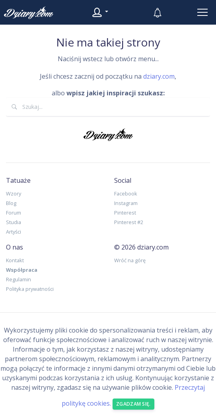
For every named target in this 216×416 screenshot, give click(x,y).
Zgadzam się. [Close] (133, 404)
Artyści (13, 231)
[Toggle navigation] (202, 12)
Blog (11, 203)
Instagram (126, 203)
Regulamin (18, 279)
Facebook (125, 193)
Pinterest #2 (128, 222)
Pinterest (125, 212)
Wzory (13, 193)
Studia (13, 222)
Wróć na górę (130, 260)
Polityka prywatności (30, 288)
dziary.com (159, 76)
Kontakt (15, 260)
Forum (13, 212)
